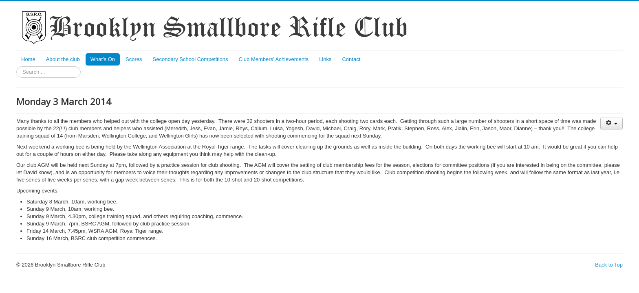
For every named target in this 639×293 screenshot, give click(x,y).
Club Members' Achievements (274, 59)
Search (16, 66)
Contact (351, 59)
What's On (102, 59)
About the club (63, 59)
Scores (134, 59)
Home (28, 59)
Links (325, 59)
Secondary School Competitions (190, 59)
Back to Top (609, 265)
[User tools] (611, 123)
